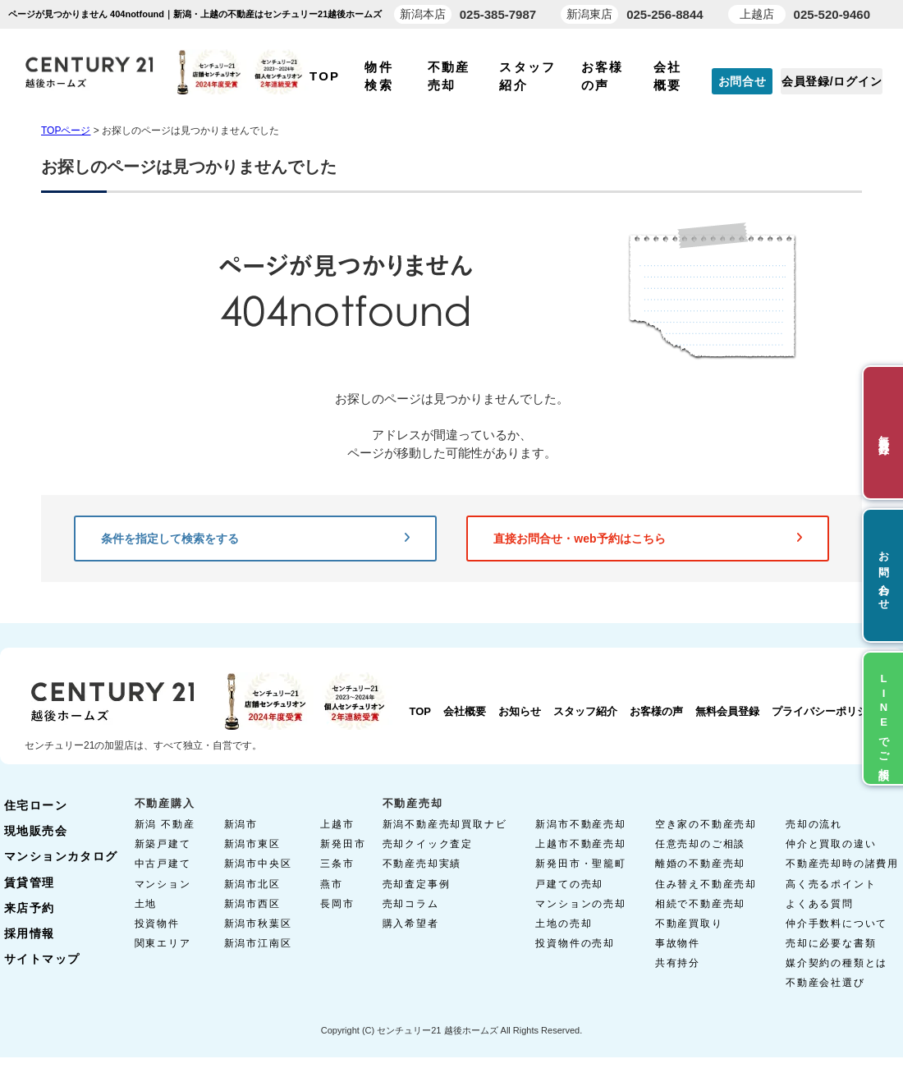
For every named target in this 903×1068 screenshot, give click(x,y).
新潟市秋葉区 (258, 923)
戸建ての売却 (569, 884)
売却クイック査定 (428, 844)
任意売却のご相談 (700, 844)
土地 (146, 904)
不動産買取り (689, 923)
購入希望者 (411, 923)
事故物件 (677, 943)
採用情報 (29, 933)
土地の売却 (563, 923)
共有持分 (677, 963)
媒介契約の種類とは (836, 963)
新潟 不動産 (165, 824)
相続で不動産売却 (700, 904)
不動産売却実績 (422, 863)
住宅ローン (35, 805)
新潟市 (241, 824)
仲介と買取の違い (831, 844)
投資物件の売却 (575, 943)
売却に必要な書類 (831, 943)
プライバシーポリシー (825, 711)
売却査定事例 (417, 884)
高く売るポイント (831, 884)
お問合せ (742, 81)
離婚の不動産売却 (700, 863)
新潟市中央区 (258, 863)
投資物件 (157, 923)
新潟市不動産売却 (580, 824)
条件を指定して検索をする (255, 538)
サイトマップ (42, 958)
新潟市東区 (252, 844)
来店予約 (29, 907)
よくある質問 (820, 904)
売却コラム (411, 904)
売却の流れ (814, 824)
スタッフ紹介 (585, 711)
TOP (324, 76)
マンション (163, 884)
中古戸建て (163, 863)
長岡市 (337, 904)
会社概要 (464, 711)
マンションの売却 (580, 904)
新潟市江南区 (258, 943)
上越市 (337, 824)
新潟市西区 (252, 904)
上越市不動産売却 (580, 844)
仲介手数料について (836, 923)
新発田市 (342, 844)
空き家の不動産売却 (706, 824)
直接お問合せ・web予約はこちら (647, 538)
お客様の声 (656, 711)
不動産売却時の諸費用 (842, 863)
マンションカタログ (61, 856)
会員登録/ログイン (832, 81)
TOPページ (65, 130)
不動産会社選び (825, 982)
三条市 (337, 863)
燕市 (331, 884)
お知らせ (519, 711)
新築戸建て (163, 844)
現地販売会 (35, 830)
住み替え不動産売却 (706, 884)
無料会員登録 (727, 711)
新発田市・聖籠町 (580, 863)
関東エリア (163, 943)
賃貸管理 (29, 882)
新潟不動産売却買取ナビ (445, 824)
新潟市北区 (252, 884)
